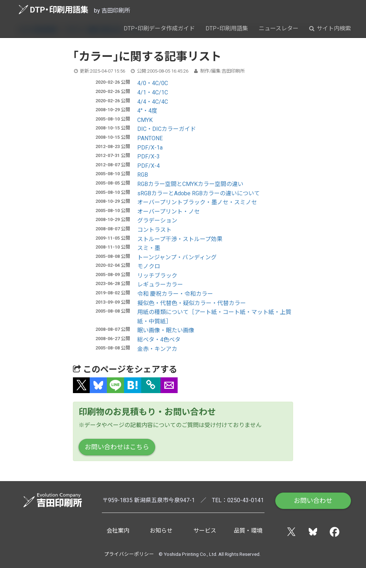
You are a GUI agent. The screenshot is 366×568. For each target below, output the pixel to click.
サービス (204, 530)
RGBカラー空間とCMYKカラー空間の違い (190, 184)
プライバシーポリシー (129, 554)
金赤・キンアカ (157, 349)
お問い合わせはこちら (117, 447)
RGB (142, 174)
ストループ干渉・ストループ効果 (179, 239)
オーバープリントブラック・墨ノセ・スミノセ (197, 202)
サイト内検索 (330, 28)
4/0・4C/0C (152, 83)
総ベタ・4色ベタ (158, 339)
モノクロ (148, 266)
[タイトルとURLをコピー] (150, 385)
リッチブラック (157, 275)
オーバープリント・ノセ (168, 211)
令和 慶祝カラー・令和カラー (175, 293)
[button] (81, 385)
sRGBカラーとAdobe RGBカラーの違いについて (198, 193)
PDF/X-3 (148, 156)
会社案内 (118, 530)
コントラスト (154, 229)
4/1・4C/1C (152, 92)
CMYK (145, 120)
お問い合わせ (313, 500)
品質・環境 (248, 530)
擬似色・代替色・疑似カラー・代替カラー (191, 303)
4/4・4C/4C (152, 101)
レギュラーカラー (160, 284)
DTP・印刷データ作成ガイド (159, 28)
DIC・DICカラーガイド (166, 129)
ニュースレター (278, 28)
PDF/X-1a (150, 147)
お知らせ (161, 530)
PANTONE (150, 138)
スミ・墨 (148, 248)
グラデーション (157, 220)
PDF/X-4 (148, 165)
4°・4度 (147, 110)
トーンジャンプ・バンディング (177, 257)
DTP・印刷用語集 (53, 9)
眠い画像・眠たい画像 (165, 330)
